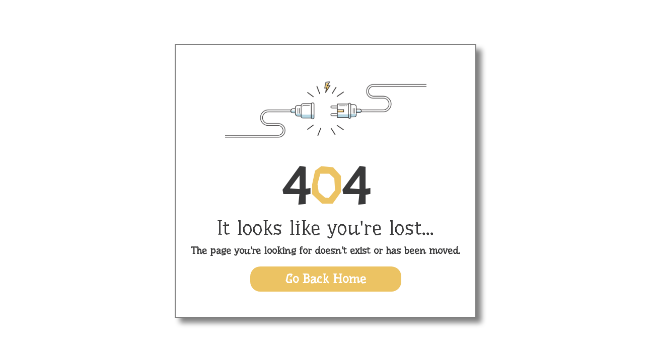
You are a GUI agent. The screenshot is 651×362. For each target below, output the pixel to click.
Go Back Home (325, 279)
